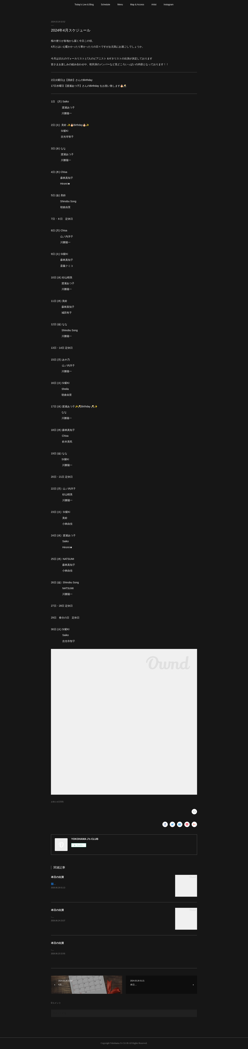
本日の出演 (57, 877)
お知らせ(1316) (57, 802)
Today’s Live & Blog (84, 4)
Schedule (105, 4)
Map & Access (137, 4)
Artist (153, 4)
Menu (120, 4)
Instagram (168, 4)
